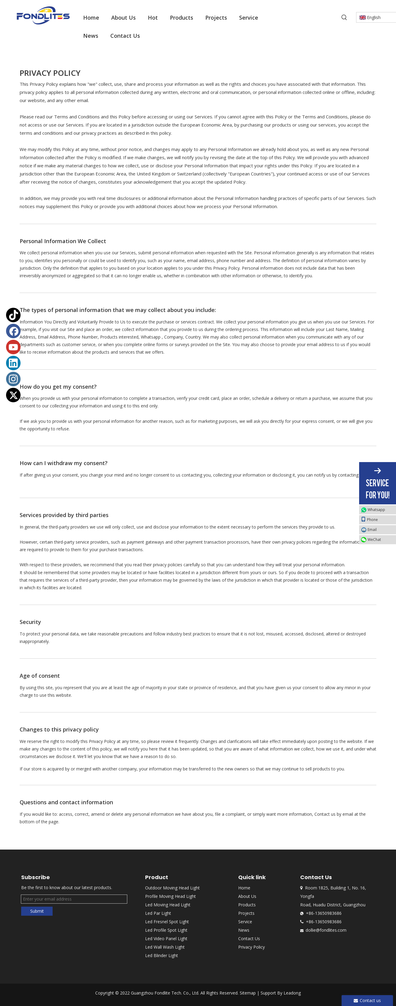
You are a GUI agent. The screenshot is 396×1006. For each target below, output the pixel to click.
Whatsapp (376, 509)
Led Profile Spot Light (166, 930)
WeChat (374, 539)
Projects (246, 913)
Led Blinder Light (161, 955)
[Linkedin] (13, 363)
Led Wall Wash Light (165, 947)
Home (244, 888)
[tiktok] (13, 315)
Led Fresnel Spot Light (167, 921)
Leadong (292, 993)
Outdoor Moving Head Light (172, 888)
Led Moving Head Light (167, 905)
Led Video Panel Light (166, 938)
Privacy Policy (251, 947)
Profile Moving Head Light (170, 896)
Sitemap (248, 993)
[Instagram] (13, 379)
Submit (37, 911)
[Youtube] (13, 347)
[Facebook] (13, 331)
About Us (247, 896)
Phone (369, 519)
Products (247, 905)
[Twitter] (13, 395)
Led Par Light (158, 913)
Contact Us (249, 938)
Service (245, 921)
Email (372, 529)
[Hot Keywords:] (344, 17)
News (243, 930)
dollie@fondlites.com (326, 930)
